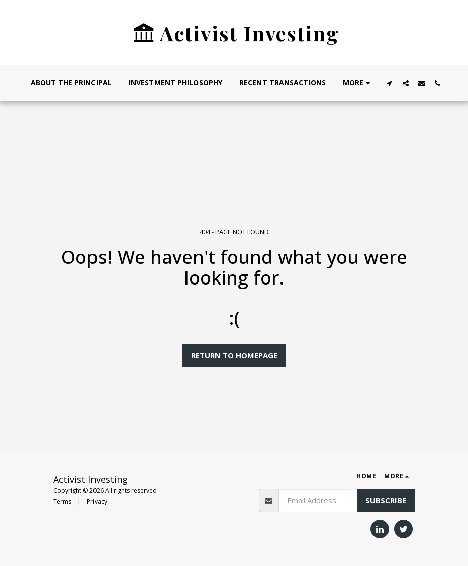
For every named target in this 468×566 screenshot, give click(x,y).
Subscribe (385, 500)
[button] (389, 83)
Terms (62, 501)
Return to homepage (234, 355)
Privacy (97, 501)
